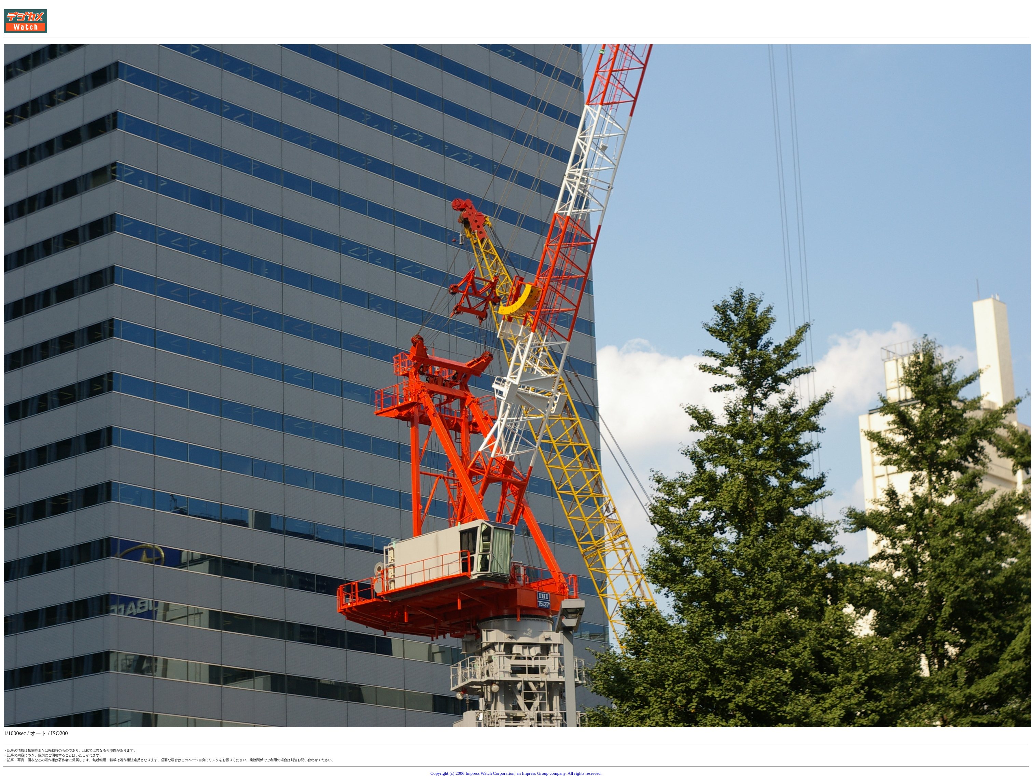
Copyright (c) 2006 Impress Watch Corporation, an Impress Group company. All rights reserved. (516, 773)
